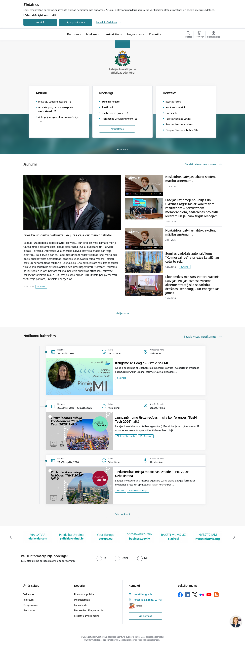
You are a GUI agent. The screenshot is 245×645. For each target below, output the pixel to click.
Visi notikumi (122, 514)
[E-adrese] (135, 606)
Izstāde (120, 490)
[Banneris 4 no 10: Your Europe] (105, 537)
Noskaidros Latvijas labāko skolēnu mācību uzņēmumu (191, 179)
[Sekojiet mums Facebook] (180, 594)
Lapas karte (80, 605)
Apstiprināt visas (75, 22)
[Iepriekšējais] (11, 537)
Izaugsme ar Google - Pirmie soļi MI (141, 363)
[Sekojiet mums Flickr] (201, 595)
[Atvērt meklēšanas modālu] (188, 35)
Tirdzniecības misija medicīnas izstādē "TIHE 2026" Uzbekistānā (152, 474)
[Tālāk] (234, 537)
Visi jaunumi (122, 313)
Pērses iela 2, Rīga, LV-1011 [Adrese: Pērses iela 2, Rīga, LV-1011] (148, 599)
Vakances (28, 594)
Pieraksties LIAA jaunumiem (89, 610)
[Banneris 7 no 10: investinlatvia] (207, 537)
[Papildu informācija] (145, 606)
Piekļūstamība (82, 599)
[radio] (101, 558)
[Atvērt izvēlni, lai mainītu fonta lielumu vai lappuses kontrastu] (214, 35)
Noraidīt (40, 22)
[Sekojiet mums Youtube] (209, 595)
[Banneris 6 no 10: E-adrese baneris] (173, 537)
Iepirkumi (28, 599)
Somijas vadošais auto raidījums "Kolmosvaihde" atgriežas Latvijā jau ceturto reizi (192, 257)
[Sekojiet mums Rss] (216, 594)
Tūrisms (184, 267)
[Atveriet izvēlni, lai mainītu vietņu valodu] (199, 35)
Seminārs (121, 378)
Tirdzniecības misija (126, 436)
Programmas (30, 605)
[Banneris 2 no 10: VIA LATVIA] (37, 537)
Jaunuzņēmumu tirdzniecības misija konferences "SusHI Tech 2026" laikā (156, 419)
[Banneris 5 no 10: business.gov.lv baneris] (139, 537)
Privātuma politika (84, 594)
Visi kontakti (145, 616)
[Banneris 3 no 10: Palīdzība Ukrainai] (71, 537)
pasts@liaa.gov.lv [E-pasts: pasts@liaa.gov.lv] (142, 594)
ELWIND (41, 286)
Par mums (29, 610)
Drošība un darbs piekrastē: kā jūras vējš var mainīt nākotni (67, 235)
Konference (145, 436)
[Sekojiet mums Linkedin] (187, 594)
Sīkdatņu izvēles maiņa (86, 615)
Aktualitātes (117, 129)
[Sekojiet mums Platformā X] (194, 594)
